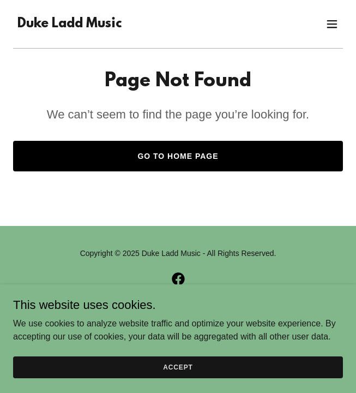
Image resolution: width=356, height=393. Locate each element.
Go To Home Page (177, 156)
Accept (177, 382)
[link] (69, 24)
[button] (332, 24)
